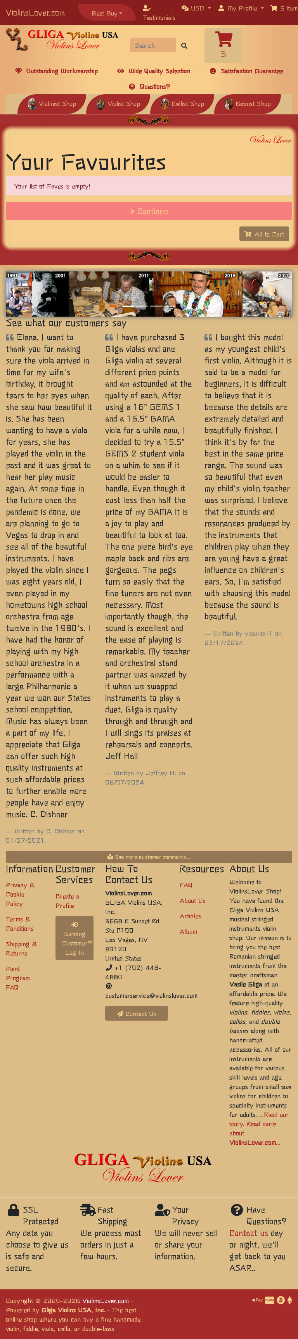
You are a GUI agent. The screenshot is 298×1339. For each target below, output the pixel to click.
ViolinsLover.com (35, 12)
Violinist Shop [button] (52, 103)
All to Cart (264, 233)
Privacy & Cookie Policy (20, 894)
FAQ (186, 884)
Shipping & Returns (21, 948)
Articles (190, 915)
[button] (196, 8)
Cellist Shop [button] (182, 103)
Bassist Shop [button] (247, 103)
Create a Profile (67, 900)
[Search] (153, 45)
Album (188, 931)
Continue (149, 210)
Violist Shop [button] (118, 103)
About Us (193, 900)
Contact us (248, 1232)
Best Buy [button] (105, 12)
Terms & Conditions (19, 923)
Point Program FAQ (18, 978)
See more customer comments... (149, 856)
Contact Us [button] (136, 1013)
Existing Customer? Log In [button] (77, 939)
